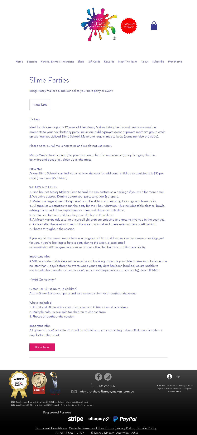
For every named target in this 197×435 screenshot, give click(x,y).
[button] (153, 25)
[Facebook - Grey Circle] (98, 377)
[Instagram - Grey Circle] (108, 377)
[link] (42, 347)
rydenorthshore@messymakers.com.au (106, 391)
